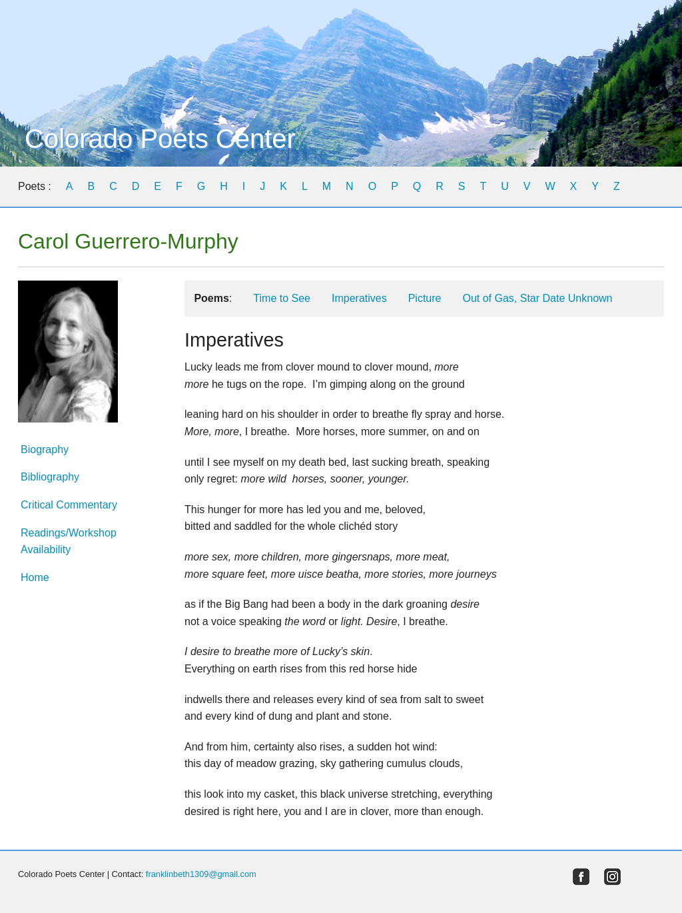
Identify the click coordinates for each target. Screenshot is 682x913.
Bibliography (50, 476)
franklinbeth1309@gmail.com (201, 874)
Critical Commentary (69, 504)
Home (35, 577)
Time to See (281, 298)
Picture (425, 298)
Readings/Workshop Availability (69, 541)
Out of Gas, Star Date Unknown (537, 298)
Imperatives (359, 298)
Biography (45, 449)
